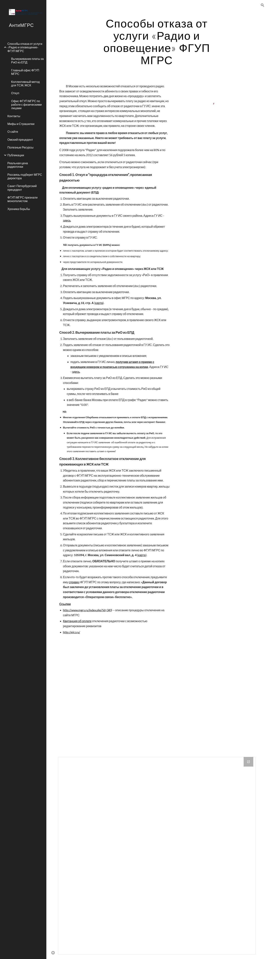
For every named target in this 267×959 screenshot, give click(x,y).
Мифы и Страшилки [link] (20, 124)
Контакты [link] (13, 116)
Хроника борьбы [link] (18, 209)
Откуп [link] (15, 93)
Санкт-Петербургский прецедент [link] (22, 187)
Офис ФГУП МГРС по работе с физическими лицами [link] (26, 104)
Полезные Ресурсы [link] (20, 147)
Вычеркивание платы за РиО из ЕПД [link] (27, 60)
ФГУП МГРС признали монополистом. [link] (22, 199)
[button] (262, 5)
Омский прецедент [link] (20, 139)
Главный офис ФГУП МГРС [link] (25, 71)
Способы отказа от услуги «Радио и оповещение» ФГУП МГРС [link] (24, 47)
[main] (157, 41)
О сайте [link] (12, 131)
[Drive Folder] (157, 856)
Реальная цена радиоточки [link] (17, 164)
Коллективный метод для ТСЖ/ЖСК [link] (25, 83)
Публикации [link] (15, 155)
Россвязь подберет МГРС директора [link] (24, 176)
